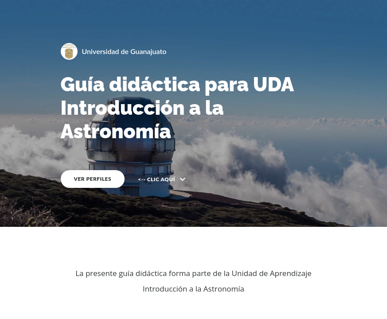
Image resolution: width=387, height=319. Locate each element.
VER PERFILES (93, 178)
